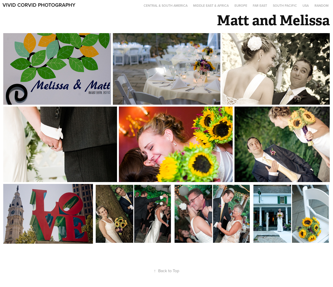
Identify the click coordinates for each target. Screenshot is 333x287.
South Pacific (285, 5)
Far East (260, 5)
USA (305, 5)
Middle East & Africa (211, 5)
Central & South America (166, 5)
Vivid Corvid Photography (39, 5)
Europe (240, 5)
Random (321, 5)
